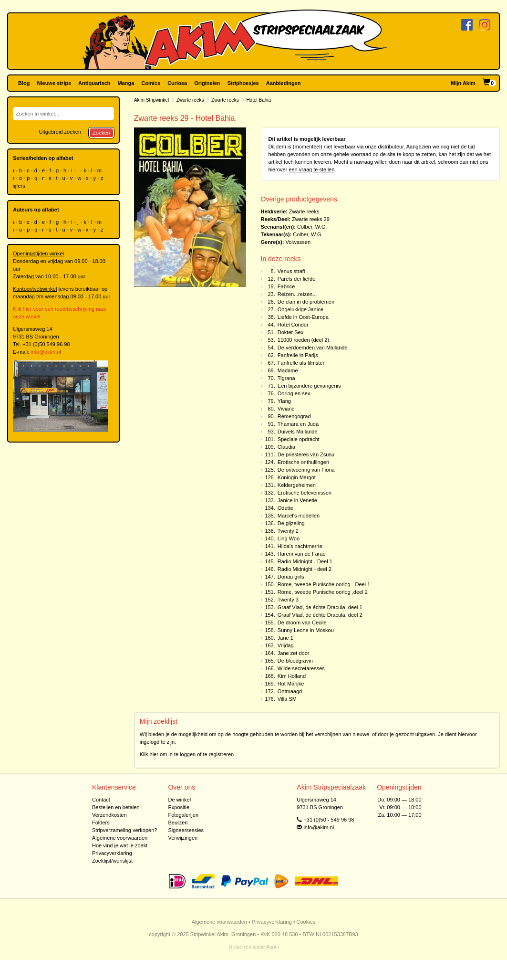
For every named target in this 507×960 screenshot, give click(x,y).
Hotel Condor (293, 324)
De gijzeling (291, 523)
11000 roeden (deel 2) (303, 340)
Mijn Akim (463, 83)
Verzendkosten (109, 815)
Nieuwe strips (54, 83)
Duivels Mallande (298, 431)
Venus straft (291, 271)
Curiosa (177, 83)
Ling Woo (289, 538)
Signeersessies (186, 830)
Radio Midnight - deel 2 (304, 569)
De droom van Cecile (302, 622)
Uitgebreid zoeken (60, 132)
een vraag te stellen (311, 169)
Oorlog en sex (294, 393)
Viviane (286, 408)
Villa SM (287, 699)
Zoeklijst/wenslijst (112, 861)
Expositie (178, 807)
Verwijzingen (182, 838)
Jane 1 (285, 638)
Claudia (286, 447)
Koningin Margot (297, 477)
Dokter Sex (290, 332)
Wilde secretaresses (301, 668)
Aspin (272, 946)
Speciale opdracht (299, 439)
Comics (150, 83)
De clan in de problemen (306, 302)
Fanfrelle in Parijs (298, 355)
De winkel (179, 799)
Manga (125, 83)
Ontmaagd (290, 691)
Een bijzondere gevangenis (309, 386)
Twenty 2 (288, 531)
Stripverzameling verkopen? (124, 830)
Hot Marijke (291, 683)
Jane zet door (294, 653)
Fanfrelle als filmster (301, 363)
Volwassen (297, 242)
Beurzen (177, 822)
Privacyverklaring (112, 853)
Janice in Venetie (297, 500)
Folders (101, 822)
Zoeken (101, 133)
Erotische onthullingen (303, 462)
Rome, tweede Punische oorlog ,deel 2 (323, 592)
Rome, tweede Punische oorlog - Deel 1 (324, 584)
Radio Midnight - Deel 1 (305, 561)
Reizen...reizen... (297, 294)
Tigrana (286, 378)
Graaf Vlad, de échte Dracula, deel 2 (320, 615)
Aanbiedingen (283, 83)
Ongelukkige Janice (300, 309)
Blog (24, 83)
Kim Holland (292, 676)
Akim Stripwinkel (151, 100)
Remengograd (294, 416)
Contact (101, 799)
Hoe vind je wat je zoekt (119, 845)
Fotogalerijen (183, 815)
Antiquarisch (94, 83)
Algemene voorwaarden (119, 838)
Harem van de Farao (302, 554)
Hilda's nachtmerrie (300, 546)
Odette (285, 508)
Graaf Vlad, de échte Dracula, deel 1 (320, 607)
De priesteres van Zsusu (306, 454)
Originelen (207, 83)
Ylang (284, 401)
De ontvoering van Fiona (306, 470)
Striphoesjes (243, 83)
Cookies (306, 922)
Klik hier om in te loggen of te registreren (187, 754)
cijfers (19, 186)
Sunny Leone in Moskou (306, 630)
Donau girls (291, 577)
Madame (288, 370)
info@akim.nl (46, 352)
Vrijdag (286, 645)
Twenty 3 (288, 599)
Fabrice (286, 286)
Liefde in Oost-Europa (303, 317)
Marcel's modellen (299, 515)
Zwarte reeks (190, 100)
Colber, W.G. (312, 227)
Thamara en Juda (298, 424)
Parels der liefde (297, 279)
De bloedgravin (295, 661)
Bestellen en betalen (116, 807)
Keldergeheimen (297, 485)
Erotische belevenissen (304, 493)
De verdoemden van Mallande (313, 347)
